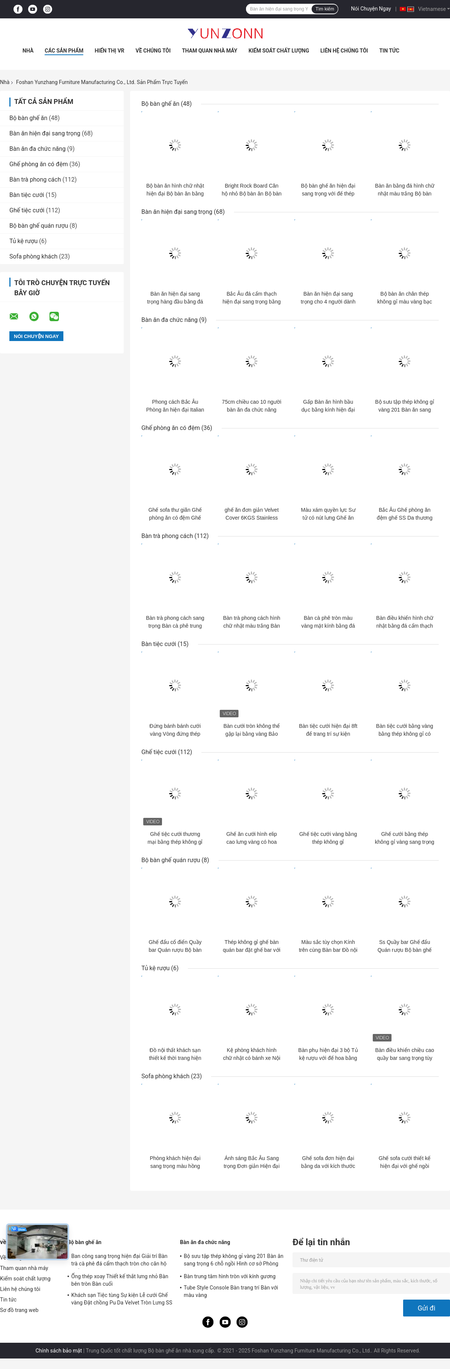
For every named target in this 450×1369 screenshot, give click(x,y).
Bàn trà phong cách (35, 179)
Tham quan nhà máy (209, 51)
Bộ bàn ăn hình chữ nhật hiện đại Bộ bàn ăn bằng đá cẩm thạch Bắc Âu (175, 193)
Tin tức (389, 51)
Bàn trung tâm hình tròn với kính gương (230, 1276)
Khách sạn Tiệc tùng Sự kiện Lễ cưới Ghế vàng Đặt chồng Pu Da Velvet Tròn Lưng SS (121, 1299)
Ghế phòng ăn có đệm (38, 164)
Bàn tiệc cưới (26, 194)
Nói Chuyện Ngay (371, 9)
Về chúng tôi (153, 51)
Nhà (27, 51)
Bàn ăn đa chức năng (37, 148)
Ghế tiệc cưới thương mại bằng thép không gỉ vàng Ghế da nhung (175, 842)
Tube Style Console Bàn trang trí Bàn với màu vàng (231, 1291)
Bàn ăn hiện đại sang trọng (44, 133)
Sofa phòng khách (33, 256)
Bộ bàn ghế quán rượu (38, 225)
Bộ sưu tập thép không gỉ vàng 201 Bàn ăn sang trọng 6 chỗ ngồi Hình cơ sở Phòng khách (234, 1261)
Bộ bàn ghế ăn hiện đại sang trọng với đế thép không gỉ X (328, 193)
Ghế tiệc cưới (26, 210)
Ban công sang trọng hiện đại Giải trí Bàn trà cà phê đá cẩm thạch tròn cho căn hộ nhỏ (119, 1261)
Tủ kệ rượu (23, 241)
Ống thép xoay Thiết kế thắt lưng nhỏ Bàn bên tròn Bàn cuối (119, 1280)
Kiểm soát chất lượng (279, 51)
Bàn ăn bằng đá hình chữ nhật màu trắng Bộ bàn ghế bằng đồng (404, 193)
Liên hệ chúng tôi (344, 51)
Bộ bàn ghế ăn (28, 118)
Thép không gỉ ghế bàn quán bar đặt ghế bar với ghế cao (251, 950)
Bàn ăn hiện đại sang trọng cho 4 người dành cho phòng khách (328, 302)
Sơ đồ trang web (19, 1310)
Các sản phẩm (64, 51)
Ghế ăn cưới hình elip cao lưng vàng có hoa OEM (251, 842)
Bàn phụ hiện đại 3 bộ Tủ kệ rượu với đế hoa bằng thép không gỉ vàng (328, 1058)
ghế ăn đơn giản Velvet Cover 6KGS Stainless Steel (252, 518)
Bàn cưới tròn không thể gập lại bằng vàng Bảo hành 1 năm (252, 734)
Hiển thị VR (109, 51)
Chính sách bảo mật (59, 1351)
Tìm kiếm (324, 9)
